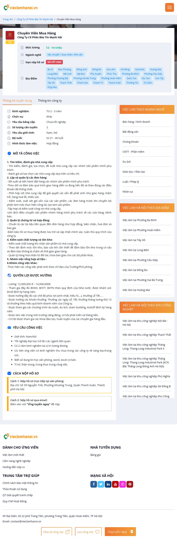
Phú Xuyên (95, 73)
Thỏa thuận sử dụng (15, 489)
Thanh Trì (98, 82)
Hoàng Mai (155, 69)
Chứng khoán (131, 141)
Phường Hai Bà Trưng (85, 78)
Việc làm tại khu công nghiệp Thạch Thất (147, 334)
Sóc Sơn (146, 78)
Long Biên (53, 73)
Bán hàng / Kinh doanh (136, 121)
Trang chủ (8, 19)
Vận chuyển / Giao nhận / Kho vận (65, 54)
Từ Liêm (148, 82)
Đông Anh (82, 69)
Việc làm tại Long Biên (136, 250)
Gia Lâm (111, 69)
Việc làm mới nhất (13, 455)
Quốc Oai (131, 78)
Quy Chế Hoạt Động (14, 501)
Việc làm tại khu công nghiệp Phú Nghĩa (146, 376)
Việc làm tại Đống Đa (135, 270)
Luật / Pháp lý (131, 181)
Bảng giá (95, 455)
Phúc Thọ (111, 73)
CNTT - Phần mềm (133, 151)
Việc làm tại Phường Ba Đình (140, 220)
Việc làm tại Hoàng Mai (136, 290)
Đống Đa (96, 69)
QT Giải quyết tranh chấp (18, 495)
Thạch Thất (66, 82)
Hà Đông (125, 69)
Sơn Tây (160, 78)
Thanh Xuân (114, 82)
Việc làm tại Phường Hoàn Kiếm (141, 230)
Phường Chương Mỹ (58, 78)
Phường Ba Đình (130, 73)
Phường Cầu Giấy (153, 73)
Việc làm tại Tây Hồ (134, 240)
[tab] (17, 100)
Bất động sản (130, 131)
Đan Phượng (64, 69)
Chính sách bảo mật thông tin (20, 483)
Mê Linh (67, 73)
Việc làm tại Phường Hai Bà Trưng (143, 280)
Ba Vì (50, 69)
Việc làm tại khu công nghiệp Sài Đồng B (147, 386)
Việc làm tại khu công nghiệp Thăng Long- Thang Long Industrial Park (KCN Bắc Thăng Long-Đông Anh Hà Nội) (146, 362)
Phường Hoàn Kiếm (111, 78)
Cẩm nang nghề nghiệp (16, 461)
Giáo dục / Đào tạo (134, 171)
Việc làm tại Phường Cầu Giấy (140, 260)
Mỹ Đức (81, 73)
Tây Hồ (51, 82)
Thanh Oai (82, 82)
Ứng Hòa (52, 87)
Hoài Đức (140, 69)
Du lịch (127, 161)
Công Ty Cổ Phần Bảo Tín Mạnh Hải (35, 19)
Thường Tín (132, 82)
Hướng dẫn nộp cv (14, 467)
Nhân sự (128, 191)
